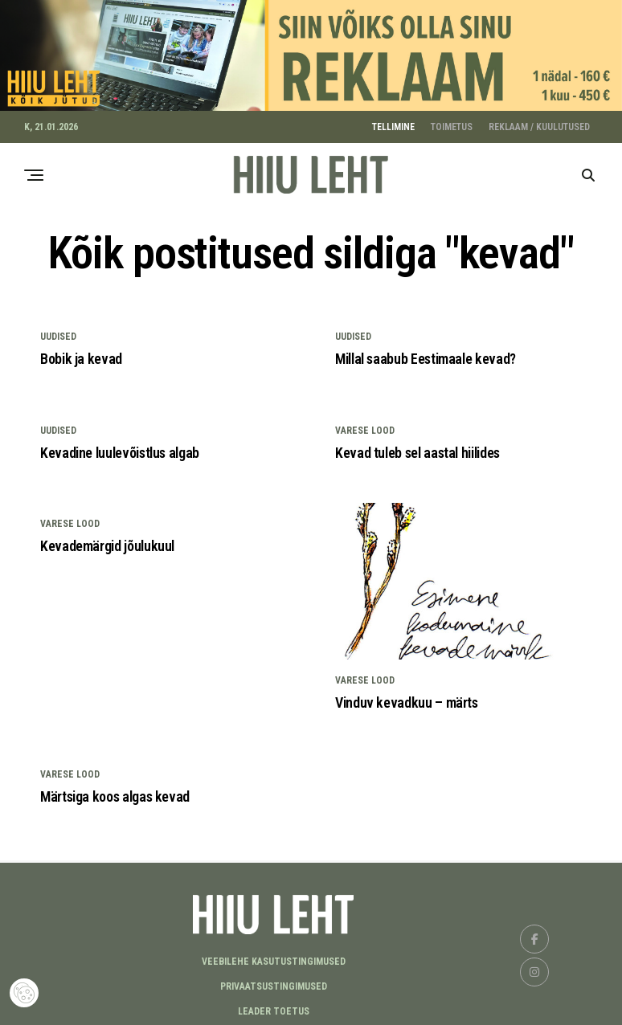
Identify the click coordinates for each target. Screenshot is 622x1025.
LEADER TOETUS (273, 1006)
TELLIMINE (393, 122)
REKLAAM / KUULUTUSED (539, 122)
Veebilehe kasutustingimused (274, 956)
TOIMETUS (452, 122)
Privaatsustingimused (273, 981)
